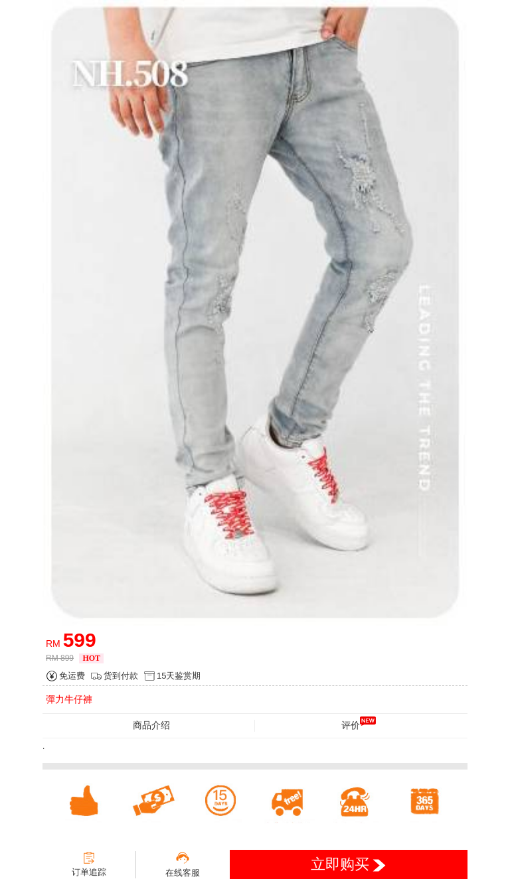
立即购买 (348, 864)
